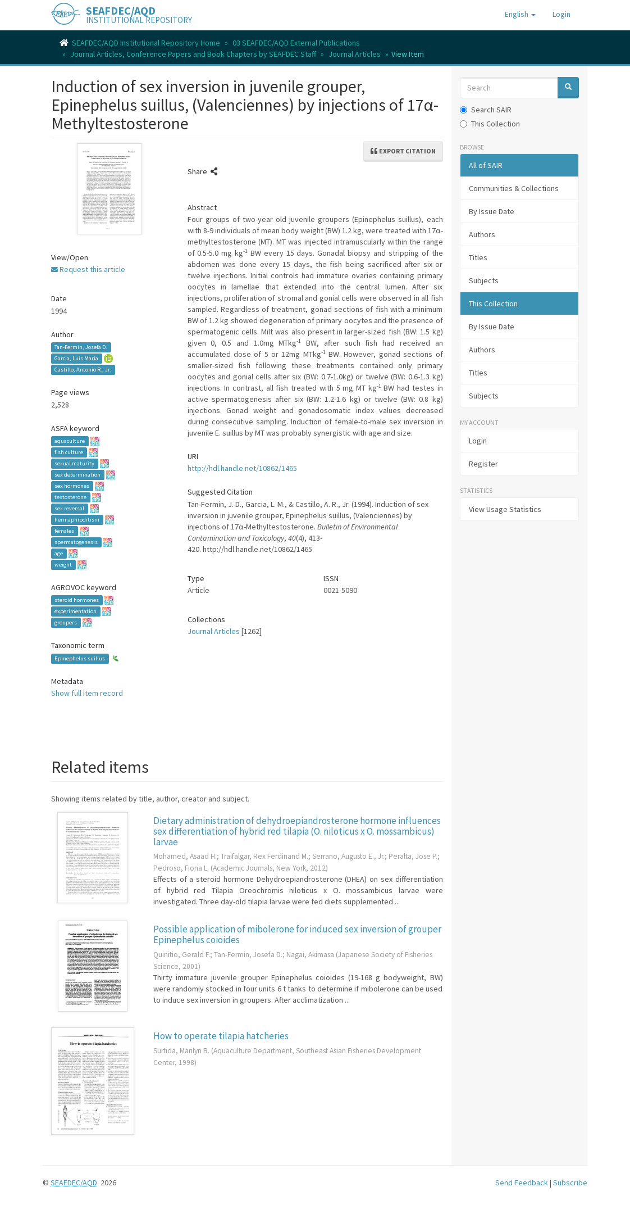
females (64, 530)
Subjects (484, 280)
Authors (482, 234)
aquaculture (69, 441)
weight (63, 564)
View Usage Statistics (505, 509)
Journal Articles (354, 54)
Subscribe (570, 1182)
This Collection (490, 124)
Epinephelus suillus (79, 658)
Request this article (88, 269)
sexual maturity (74, 463)
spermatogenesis (76, 542)
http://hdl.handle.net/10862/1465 (242, 468)
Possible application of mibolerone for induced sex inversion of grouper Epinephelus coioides (297, 934)
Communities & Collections (514, 188)
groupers (65, 622)
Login (478, 441)
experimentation (75, 611)
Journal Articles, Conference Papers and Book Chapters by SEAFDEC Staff (193, 54)
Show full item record (87, 693)
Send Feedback (521, 1182)
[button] (520, 14)
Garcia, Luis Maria (76, 358)
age (58, 553)
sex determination (77, 474)
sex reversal (69, 508)
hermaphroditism (76, 519)
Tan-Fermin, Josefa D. (80, 347)
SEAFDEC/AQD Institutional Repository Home (146, 43)
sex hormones (71, 486)
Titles (478, 257)
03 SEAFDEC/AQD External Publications (296, 43)
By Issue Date (491, 211)
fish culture (68, 452)
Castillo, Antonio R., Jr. (82, 369)
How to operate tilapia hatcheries (221, 1036)
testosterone (70, 497)
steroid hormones (76, 600)
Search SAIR (486, 110)
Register (483, 464)
